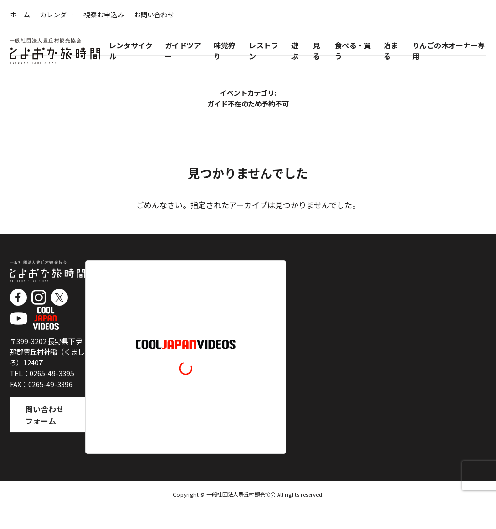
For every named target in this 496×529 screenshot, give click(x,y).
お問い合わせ (154, 14)
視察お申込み (103, 14)
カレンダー (57, 14)
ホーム (20, 14)
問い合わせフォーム (44, 439)
